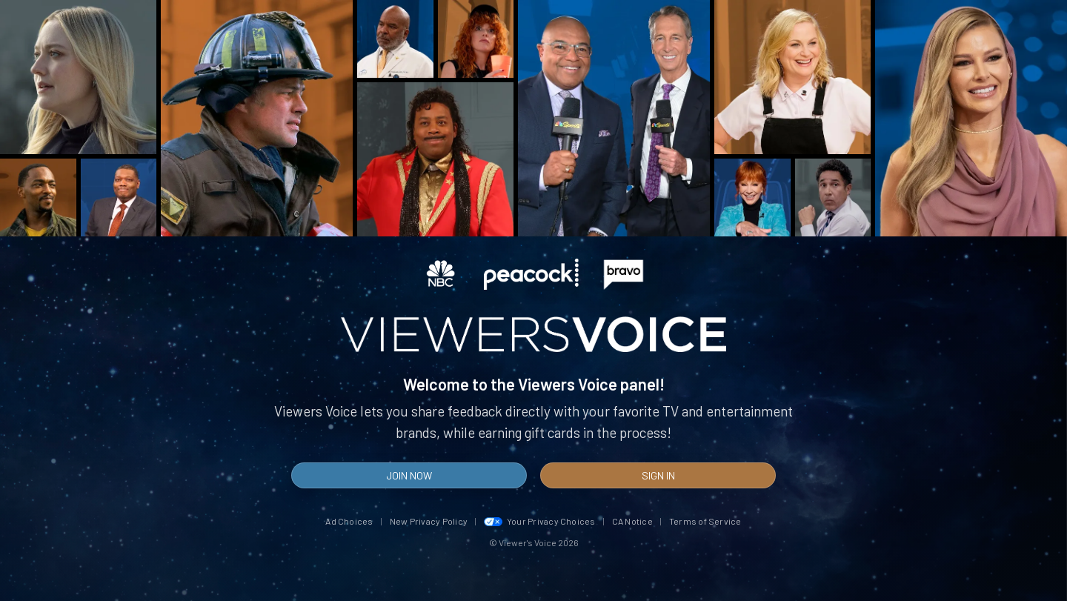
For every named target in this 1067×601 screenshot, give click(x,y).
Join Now (409, 475)
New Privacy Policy (429, 521)
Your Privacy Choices (540, 521)
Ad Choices (349, 521)
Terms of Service (705, 521)
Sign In (658, 475)
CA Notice (632, 521)
